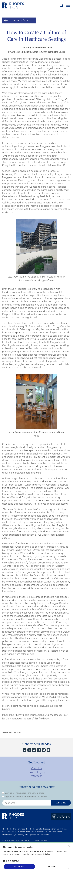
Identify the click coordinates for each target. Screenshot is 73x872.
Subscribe (61, 803)
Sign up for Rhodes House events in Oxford (24, 796)
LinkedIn (24, 750)
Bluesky (43, 750)
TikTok (39, 750)
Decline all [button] (53, 866)
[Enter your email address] (26, 803)
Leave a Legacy (36, 772)
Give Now (36, 768)
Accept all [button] (19, 866)
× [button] (69, 846)
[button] (36, 860)
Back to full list (21, 20)
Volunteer (36, 775)
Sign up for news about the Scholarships (23, 792)
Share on (25, 732)
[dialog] (36, 857)
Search (61, 5)
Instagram (29, 750)
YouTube (48, 750)
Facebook (34, 750)
